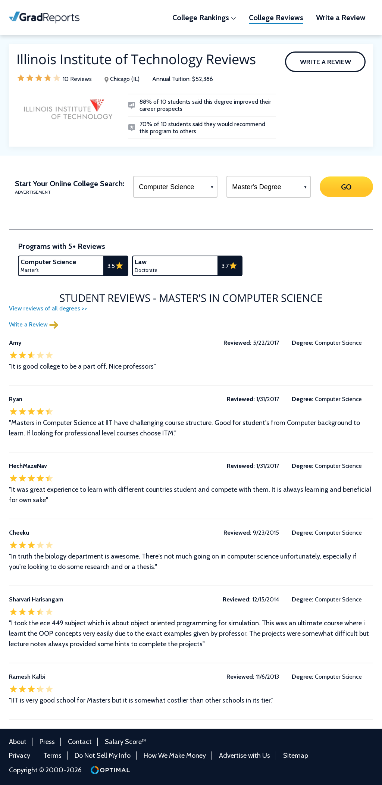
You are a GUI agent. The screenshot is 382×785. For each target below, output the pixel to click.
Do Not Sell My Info (103, 755)
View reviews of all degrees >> (48, 308)
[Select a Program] (175, 187)
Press (47, 742)
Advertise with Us (244, 755)
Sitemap (295, 755)
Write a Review (325, 62)
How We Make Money (175, 755)
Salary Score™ (126, 742)
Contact (80, 742)
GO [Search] (346, 186)
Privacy (19, 755)
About (17, 742)
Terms (52, 755)
